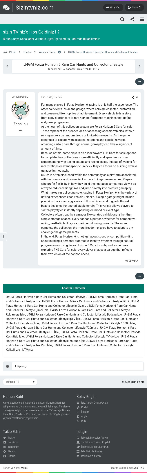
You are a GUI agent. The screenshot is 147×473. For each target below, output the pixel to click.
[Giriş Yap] (113, 7)
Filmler (27, 52)
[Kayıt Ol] (134, 7)
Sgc (135, 467)
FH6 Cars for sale (65, 249)
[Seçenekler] (139, 81)
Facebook (13, 442)
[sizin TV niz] (28, 7)
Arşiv (84, 416)
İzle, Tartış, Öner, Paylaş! (94, 402)
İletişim (85, 411)
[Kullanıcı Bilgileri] (20, 131)
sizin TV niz (9, 52)
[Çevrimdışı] (20, 118)
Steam (11, 451)
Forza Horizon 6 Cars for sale (114, 126)
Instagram (13, 446)
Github (11, 456)
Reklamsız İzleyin (91, 456)
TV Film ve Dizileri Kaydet (95, 442)
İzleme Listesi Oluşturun (95, 446)
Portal (84, 407)
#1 (137, 97)
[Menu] (142, 19)
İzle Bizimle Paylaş (91, 451)
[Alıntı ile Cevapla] (131, 261)
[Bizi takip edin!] (132, 19)
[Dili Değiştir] (20, 382)
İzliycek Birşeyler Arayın (94, 437)
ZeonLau (56, 69)
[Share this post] (133, 97)
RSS (83, 421)
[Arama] (122, 19)
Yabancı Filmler (47, 52)
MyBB (24, 467)
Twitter (12, 437)
